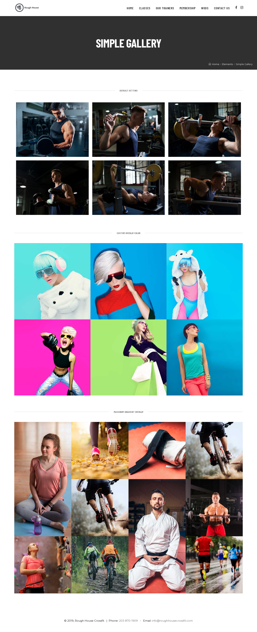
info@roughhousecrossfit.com (172, 620)
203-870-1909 (128, 620)
